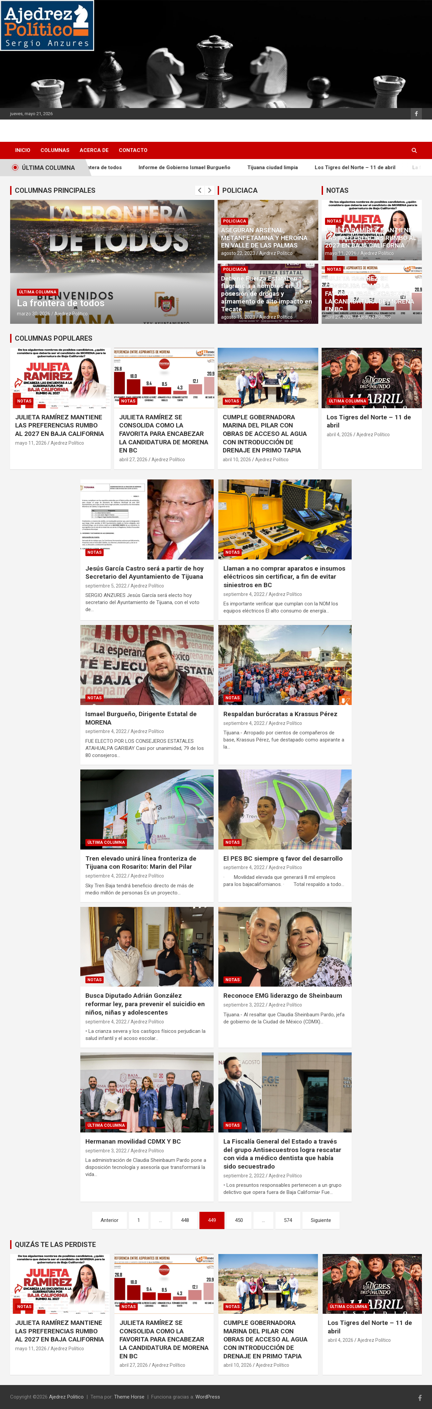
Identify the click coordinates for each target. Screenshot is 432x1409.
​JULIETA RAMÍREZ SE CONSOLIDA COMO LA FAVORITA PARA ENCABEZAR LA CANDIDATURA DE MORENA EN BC (369, 294)
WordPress (207, 1397)
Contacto (133, 150)
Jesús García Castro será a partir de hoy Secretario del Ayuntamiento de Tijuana (144, 573)
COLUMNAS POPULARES (53, 338)
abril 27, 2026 (339, 317)
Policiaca (234, 221)
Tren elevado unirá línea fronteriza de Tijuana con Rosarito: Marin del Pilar (140, 863)
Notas (334, 221)
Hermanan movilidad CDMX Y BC (133, 1141)
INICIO (22, 150)
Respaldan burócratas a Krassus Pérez (280, 714)
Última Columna (37, 292)
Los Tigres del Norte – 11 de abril (363, 167)
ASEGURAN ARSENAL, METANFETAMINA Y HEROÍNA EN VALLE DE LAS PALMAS (264, 238)
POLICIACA (240, 190)
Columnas (55, 150)
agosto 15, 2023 (238, 317)
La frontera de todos (105, 167)
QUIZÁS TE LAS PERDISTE (55, 1245)
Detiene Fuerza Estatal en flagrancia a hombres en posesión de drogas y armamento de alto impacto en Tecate (266, 294)
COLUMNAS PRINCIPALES (55, 190)
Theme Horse (129, 1397)
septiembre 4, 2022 (244, 594)
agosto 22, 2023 (238, 253)
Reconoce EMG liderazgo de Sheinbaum (282, 995)
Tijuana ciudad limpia (280, 167)
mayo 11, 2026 (340, 253)
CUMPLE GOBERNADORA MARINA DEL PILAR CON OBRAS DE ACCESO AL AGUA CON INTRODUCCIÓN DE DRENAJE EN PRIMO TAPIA (265, 433)
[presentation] (200, 190)
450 (239, 1220)
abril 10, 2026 (237, 459)
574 (288, 1220)
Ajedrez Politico (66, 1397)
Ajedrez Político (71, 313)
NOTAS (337, 190)
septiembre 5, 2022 (106, 586)
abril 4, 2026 (339, 434)
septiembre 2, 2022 (244, 1175)
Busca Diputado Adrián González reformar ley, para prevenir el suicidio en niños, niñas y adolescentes (145, 1004)
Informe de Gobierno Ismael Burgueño (192, 167)
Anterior (109, 1220)
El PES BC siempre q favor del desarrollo (283, 858)
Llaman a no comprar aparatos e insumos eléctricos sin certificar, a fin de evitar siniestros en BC (284, 577)
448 (185, 1220)
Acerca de (94, 150)
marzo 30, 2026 (33, 313)
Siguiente (321, 1220)
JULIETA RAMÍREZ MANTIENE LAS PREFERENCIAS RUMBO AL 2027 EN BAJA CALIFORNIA (370, 238)
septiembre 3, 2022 (244, 1005)
